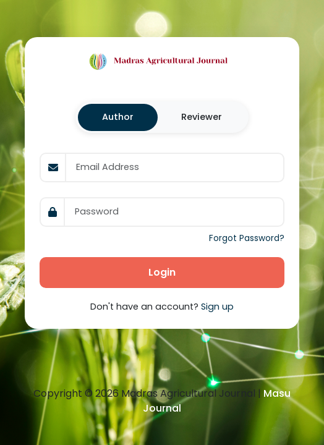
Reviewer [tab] (201, 117)
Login (162, 272)
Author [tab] (118, 117)
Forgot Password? (246, 238)
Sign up (217, 306)
